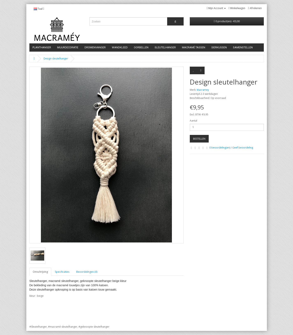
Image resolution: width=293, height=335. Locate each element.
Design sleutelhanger (56, 58)
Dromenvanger (95, 47)
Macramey (203, 90)
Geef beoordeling (242, 147)
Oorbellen (141, 47)
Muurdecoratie (67, 47)
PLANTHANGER (41, 47)
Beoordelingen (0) (86, 272)
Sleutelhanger (165, 47)
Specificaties (62, 272)
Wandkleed (120, 47)
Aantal (193, 120)
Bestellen (199, 138)
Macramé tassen (193, 47)
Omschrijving (40, 272)
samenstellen (243, 47)
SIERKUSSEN (219, 47)
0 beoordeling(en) (219, 147)
